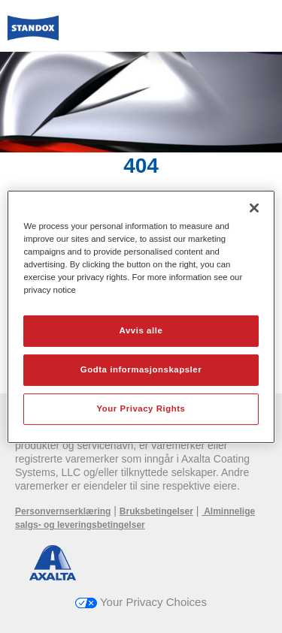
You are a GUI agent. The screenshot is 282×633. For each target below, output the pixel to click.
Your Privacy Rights (140, 408)
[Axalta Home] (33, 34)
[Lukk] (254, 207)
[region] (140, 316)
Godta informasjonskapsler (141, 369)
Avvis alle (141, 330)
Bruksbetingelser (156, 511)
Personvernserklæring (63, 511)
